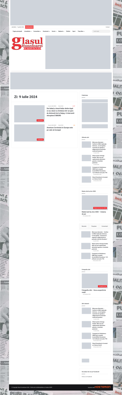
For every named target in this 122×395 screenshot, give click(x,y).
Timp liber (80, 31)
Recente (84, 226)
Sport (73, 31)
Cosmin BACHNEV (52, 106)
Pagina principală (17, 31)
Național (60, 31)
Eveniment (45, 31)
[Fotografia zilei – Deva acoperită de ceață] (95, 285)
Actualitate (27, 31)
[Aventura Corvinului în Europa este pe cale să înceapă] (29, 133)
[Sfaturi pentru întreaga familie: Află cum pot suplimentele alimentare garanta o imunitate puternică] (86, 158)
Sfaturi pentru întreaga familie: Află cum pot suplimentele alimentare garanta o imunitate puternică (98, 159)
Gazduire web (91, 392)
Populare (94, 226)
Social (53, 31)
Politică (68, 31)
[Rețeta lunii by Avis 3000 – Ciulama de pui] (95, 202)
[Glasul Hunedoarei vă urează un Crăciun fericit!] (86, 179)
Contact (108, 27)
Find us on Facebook (87, 381)
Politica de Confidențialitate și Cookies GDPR (41, 391)
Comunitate (36, 31)
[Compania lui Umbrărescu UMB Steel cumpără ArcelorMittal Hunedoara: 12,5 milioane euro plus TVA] (86, 169)
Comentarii (105, 226)
